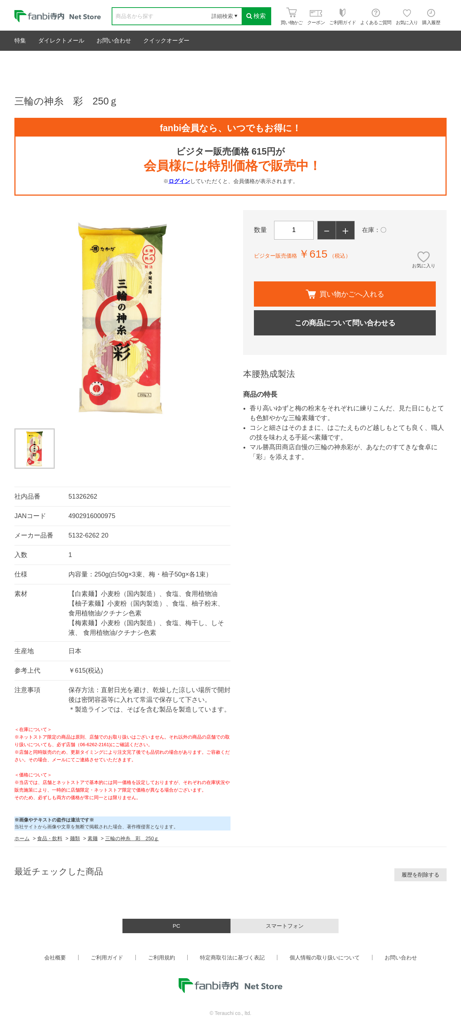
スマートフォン (285, 926)
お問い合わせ (114, 40)
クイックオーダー (166, 40)
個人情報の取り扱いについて (325, 957)
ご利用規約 (161, 957)
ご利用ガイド (107, 957)
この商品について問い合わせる (345, 323)
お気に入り (423, 265)
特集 (20, 40)
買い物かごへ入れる (345, 294)
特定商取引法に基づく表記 (232, 957)
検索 (256, 16)
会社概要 (55, 957)
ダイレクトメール (61, 40)
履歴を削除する (420, 875)
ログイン (179, 181)
